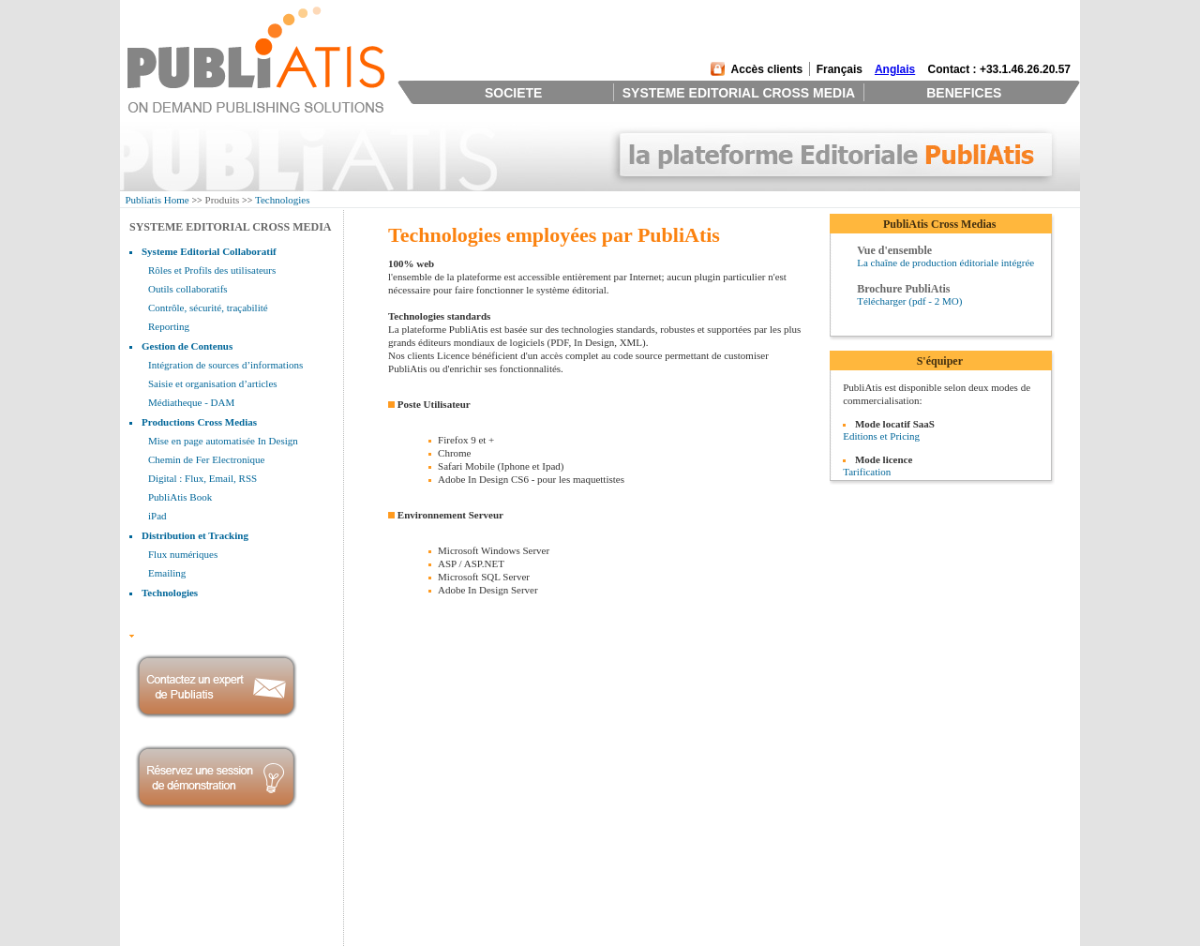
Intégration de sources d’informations (225, 364)
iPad (157, 515)
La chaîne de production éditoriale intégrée (945, 262)
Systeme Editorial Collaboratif (209, 251)
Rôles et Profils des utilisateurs (212, 270)
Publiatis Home (157, 199)
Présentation (157, 875)
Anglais (895, 69)
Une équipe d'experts (559, 900)
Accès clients (767, 69)
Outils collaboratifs (188, 288)
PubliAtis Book (180, 497)
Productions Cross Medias (199, 422)
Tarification (867, 471)
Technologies (282, 199)
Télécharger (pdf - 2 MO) (909, 301)
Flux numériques (183, 554)
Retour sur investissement (569, 887)
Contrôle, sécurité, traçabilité (208, 307)
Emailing (167, 572)
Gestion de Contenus (187, 346)
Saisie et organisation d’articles (213, 383)
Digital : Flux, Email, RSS (202, 478)
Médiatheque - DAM (191, 402)
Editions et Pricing (881, 436)
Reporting (168, 326)
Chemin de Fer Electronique (206, 459)
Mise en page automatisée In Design (223, 440)
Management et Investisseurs (192, 887)
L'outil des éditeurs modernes (576, 875)
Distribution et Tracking (195, 535)
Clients (146, 900)
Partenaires (155, 912)
